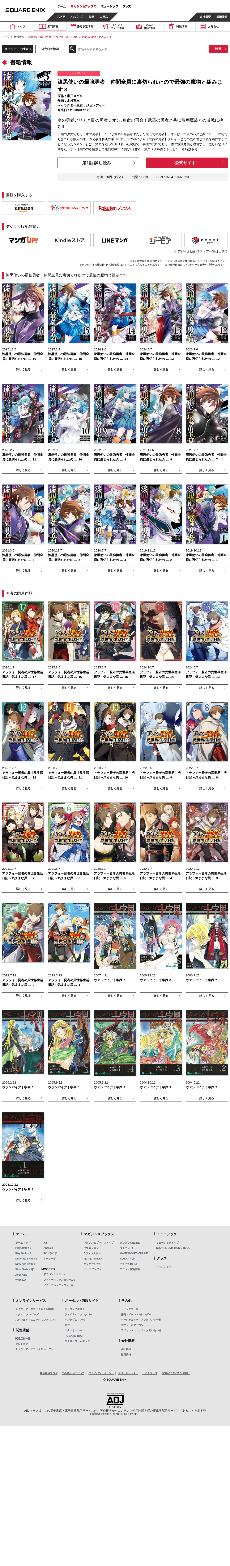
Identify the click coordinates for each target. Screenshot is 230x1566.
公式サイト (185, 162)
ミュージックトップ (167, 1242)
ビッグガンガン (92, 1269)
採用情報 (126, 1354)
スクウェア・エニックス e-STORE (35, 1309)
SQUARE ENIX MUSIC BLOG (173, 1248)
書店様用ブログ (49, 1373)
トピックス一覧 (130, 1309)
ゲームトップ (22, 1242)
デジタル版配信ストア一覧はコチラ (203, 251)
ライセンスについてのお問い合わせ (141, 1330)
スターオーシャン (75, 1330)
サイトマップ (149, 1373)
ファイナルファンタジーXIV (59, 1279)
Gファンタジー (92, 1253)
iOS (45, 1242)
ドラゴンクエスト (75, 1309)
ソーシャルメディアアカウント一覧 (141, 1319)
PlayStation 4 (23, 1253)
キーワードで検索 (16, 49)
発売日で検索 (50, 49)
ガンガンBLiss (128, 1264)
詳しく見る (23, 369)
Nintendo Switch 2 (26, 1258)
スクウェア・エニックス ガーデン (34, 1349)
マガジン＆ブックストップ (99, 1242)
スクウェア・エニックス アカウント (35, 1319)
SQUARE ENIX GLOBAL (176, 1373)
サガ (67, 1325)
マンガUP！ (127, 1248)
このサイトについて (73, 1373)
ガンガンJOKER (93, 1258)
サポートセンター (128, 1373)
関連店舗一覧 (22, 1338)
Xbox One (21, 1274)
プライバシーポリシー (101, 1373)
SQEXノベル (127, 1258)
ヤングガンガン (92, 1264)
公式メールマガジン (132, 1325)
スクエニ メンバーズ (27, 1314)
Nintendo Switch (25, 1264)
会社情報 (126, 1349)
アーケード (49, 1258)
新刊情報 (19, 36)
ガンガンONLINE (130, 1242)
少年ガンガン (91, 1248)
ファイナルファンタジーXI (58, 1285)
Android (48, 1248)
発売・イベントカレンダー (136, 1314)
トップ (6, 36)
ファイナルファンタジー (78, 1314)
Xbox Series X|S (24, 1269)
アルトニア (21, 1344)
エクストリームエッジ (77, 1341)
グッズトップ (163, 1266)
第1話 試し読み (96, 162)
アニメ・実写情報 (130, 1269)
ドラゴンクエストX (54, 1274)
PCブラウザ (50, 1253)
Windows (20, 1280)
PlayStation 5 (23, 1248)
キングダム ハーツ (75, 1319)
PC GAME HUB (73, 1335)
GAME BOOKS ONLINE (134, 1253)
